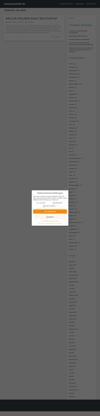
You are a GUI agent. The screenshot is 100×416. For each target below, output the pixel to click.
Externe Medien (49, 206)
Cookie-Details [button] (41, 223)
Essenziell (41, 203)
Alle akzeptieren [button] (50, 211)
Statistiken (57, 203)
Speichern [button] (50, 217)
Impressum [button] (59, 223)
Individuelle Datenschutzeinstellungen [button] (50, 221)
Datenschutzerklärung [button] (51, 223)
